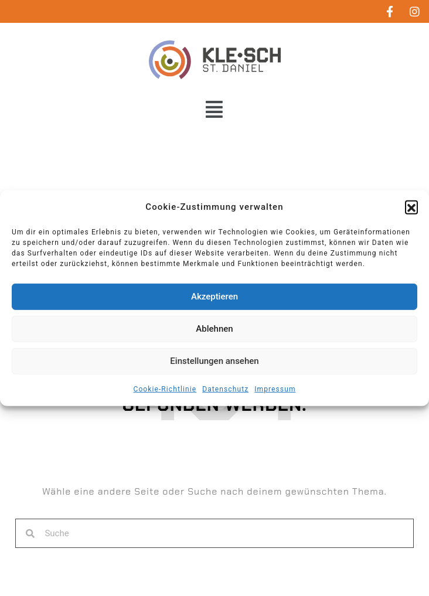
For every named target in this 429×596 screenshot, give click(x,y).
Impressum (274, 389)
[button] (411, 207)
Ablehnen (214, 328)
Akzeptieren (214, 296)
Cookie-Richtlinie (164, 389)
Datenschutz (225, 389)
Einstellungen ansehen (214, 361)
